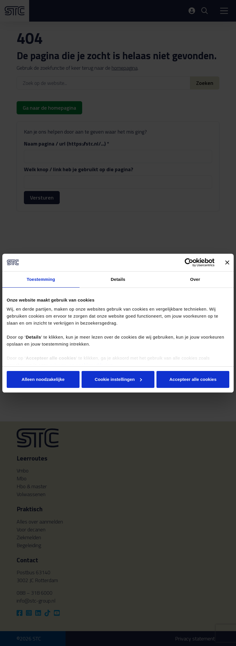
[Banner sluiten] (227, 262)
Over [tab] (195, 279)
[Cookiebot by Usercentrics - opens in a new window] (188, 262)
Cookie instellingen (118, 379)
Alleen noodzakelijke (43, 379)
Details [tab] (118, 279)
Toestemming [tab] (41, 279)
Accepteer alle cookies (192, 379)
